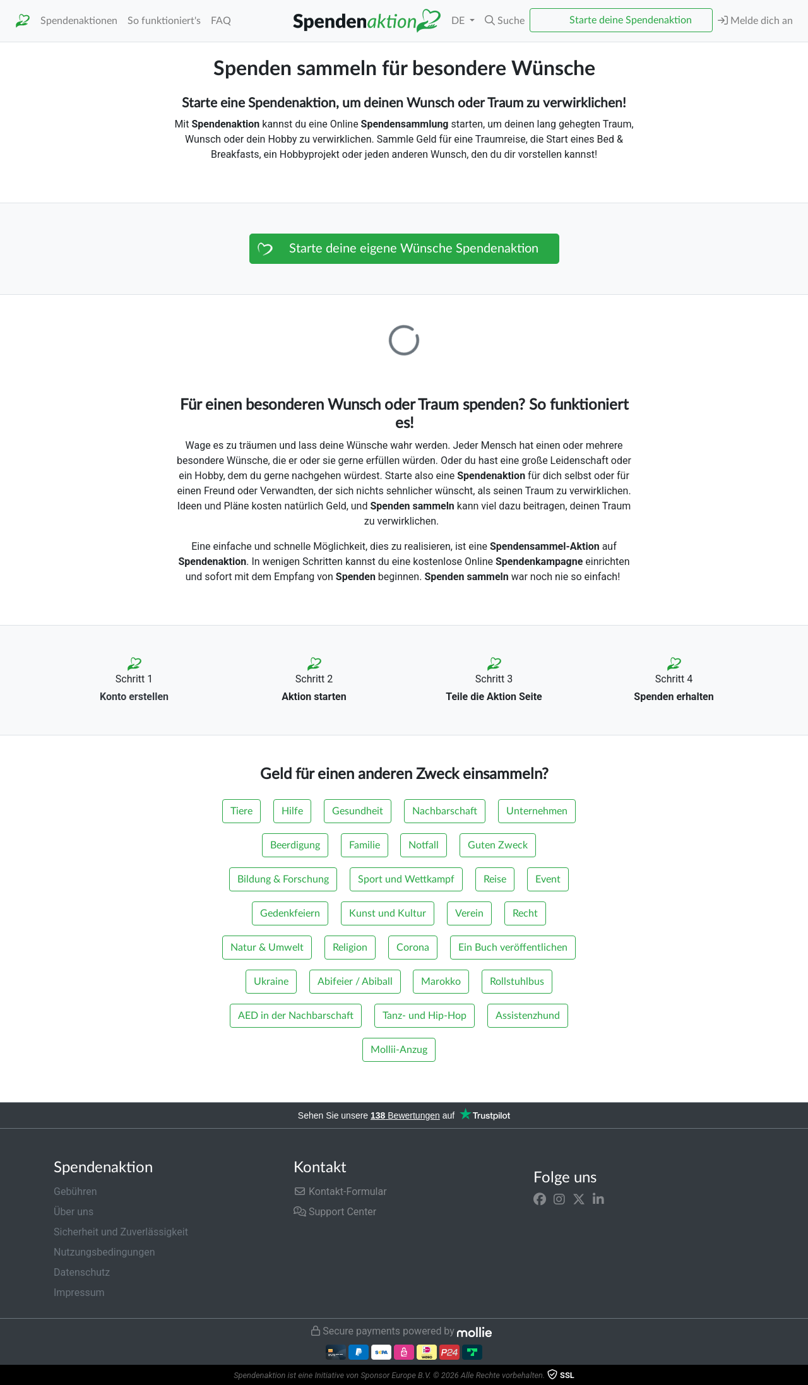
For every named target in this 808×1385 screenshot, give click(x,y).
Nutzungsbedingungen (104, 1252)
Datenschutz (82, 1272)
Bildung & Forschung (283, 879)
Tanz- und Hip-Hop (424, 1016)
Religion (350, 947)
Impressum (79, 1293)
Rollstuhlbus (517, 982)
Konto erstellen (134, 697)
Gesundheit (357, 811)
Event (548, 879)
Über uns (73, 1212)
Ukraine (271, 982)
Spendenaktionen (78, 21)
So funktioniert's (164, 21)
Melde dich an (755, 20)
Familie (364, 845)
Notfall (423, 845)
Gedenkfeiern (290, 913)
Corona (412, 947)
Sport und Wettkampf (406, 879)
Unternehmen (536, 811)
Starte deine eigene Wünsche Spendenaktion (413, 248)
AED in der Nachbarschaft (296, 1016)
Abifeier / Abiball (355, 982)
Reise (495, 879)
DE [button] (459, 21)
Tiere (241, 811)
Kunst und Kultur (387, 913)
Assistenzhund (528, 1016)
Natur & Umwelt (267, 947)
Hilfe (292, 811)
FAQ (221, 21)
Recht (525, 913)
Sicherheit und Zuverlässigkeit (121, 1232)
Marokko (441, 982)
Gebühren (75, 1192)
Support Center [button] (335, 1212)
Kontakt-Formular (340, 1192)
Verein (469, 913)
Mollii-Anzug (399, 1050)
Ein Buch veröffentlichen (512, 947)
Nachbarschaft (444, 811)
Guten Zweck (498, 845)
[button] (505, 20)
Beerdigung (295, 845)
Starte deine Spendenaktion (630, 20)
